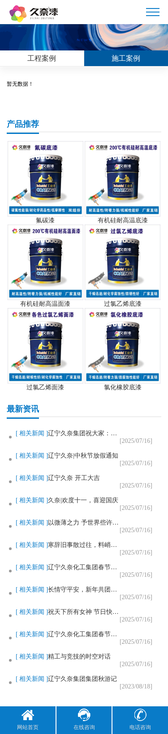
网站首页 (28, 719)
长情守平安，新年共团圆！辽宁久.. (84, 589)
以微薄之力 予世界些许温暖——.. (84, 522)
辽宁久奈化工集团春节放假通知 (84, 567)
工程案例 (41, 58)
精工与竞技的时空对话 (79, 656)
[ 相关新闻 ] (32, 433)
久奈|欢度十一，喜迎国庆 (83, 500)
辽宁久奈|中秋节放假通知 (83, 455)
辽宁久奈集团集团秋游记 (82, 679)
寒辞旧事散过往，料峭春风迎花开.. (84, 545)
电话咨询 (140, 719)
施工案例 (126, 58)
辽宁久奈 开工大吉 (74, 478)
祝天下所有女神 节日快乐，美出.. (84, 612)
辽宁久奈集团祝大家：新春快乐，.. (84, 433)
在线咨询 (84, 719)
